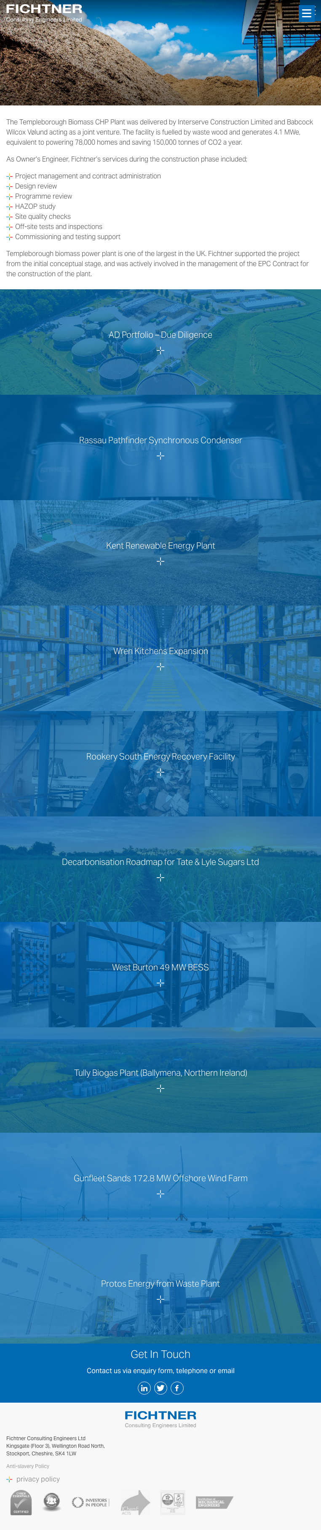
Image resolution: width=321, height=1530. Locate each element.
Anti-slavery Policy (28, 1466)
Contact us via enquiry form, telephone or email (161, 1370)
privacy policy (38, 1479)
